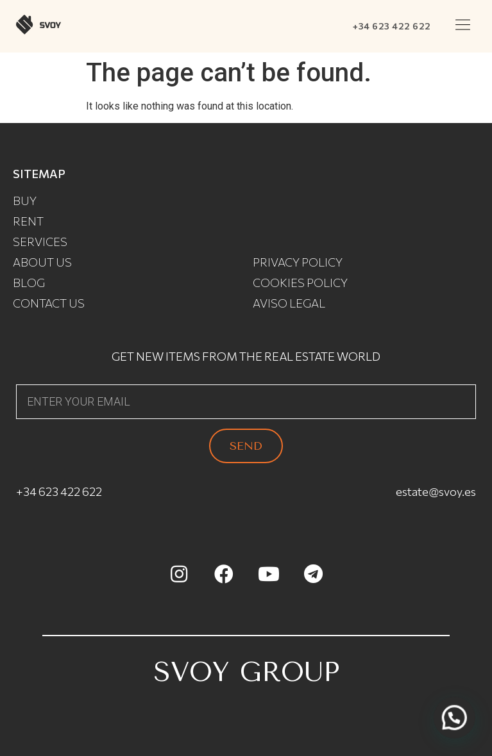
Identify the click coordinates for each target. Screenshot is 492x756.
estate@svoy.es (436, 491)
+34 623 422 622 (392, 26)
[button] (463, 26)
